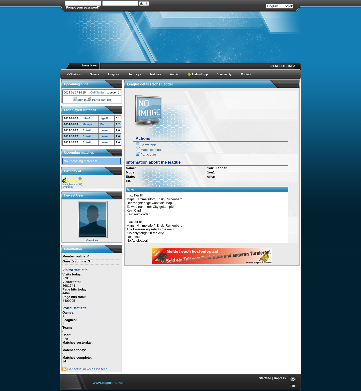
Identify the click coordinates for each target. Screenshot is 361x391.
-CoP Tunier (96, 92)
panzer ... (106, 130)
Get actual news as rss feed (85, 369)
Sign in (80, 99)
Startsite (265, 378)
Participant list (99, 99)
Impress (280, 378)
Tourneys (135, 74)
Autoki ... (88, 130)
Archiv (174, 74)
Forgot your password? (83, 7)
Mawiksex (92, 240)
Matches (155, 74)
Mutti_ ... (105, 124)
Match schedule (149, 150)
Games (94, 74)
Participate (146, 154)
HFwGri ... (88, 118)
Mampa (87, 124)
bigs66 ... (106, 118)
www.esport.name (108, 383)
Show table (146, 145)
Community (224, 74)
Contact (246, 74)
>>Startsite (74, 74)
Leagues (114, 74)
